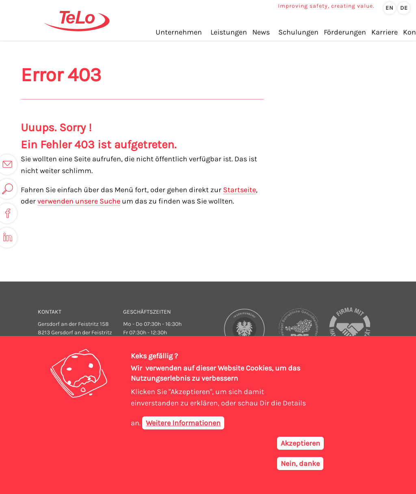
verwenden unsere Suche (78, 201)
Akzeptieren (300, 445)
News (261, 32)
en (390, 7)
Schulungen (298, 32)
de (404, 7)
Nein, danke (300, 465)
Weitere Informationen (183, 424)
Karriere (384, 32)
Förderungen (345, 32)
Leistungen (228, 32)
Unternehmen (179, 32)
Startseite (239, 189)
